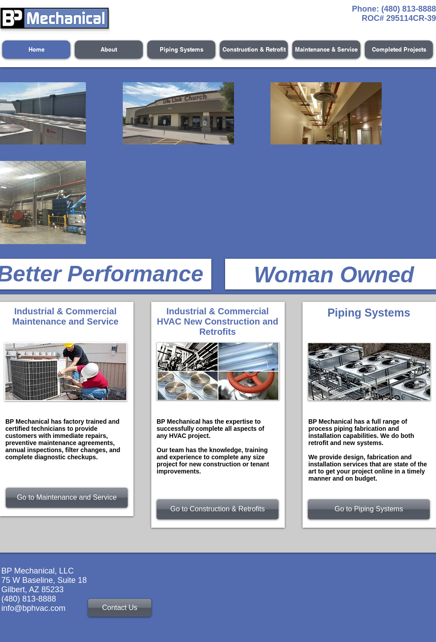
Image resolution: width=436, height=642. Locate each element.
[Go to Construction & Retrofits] (218, 509)
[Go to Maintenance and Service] (67, 498)
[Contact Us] (119, 608)
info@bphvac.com (33, 608)
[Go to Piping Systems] (369, 509)
